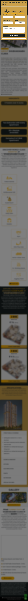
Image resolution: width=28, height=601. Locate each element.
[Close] (25, 3)
